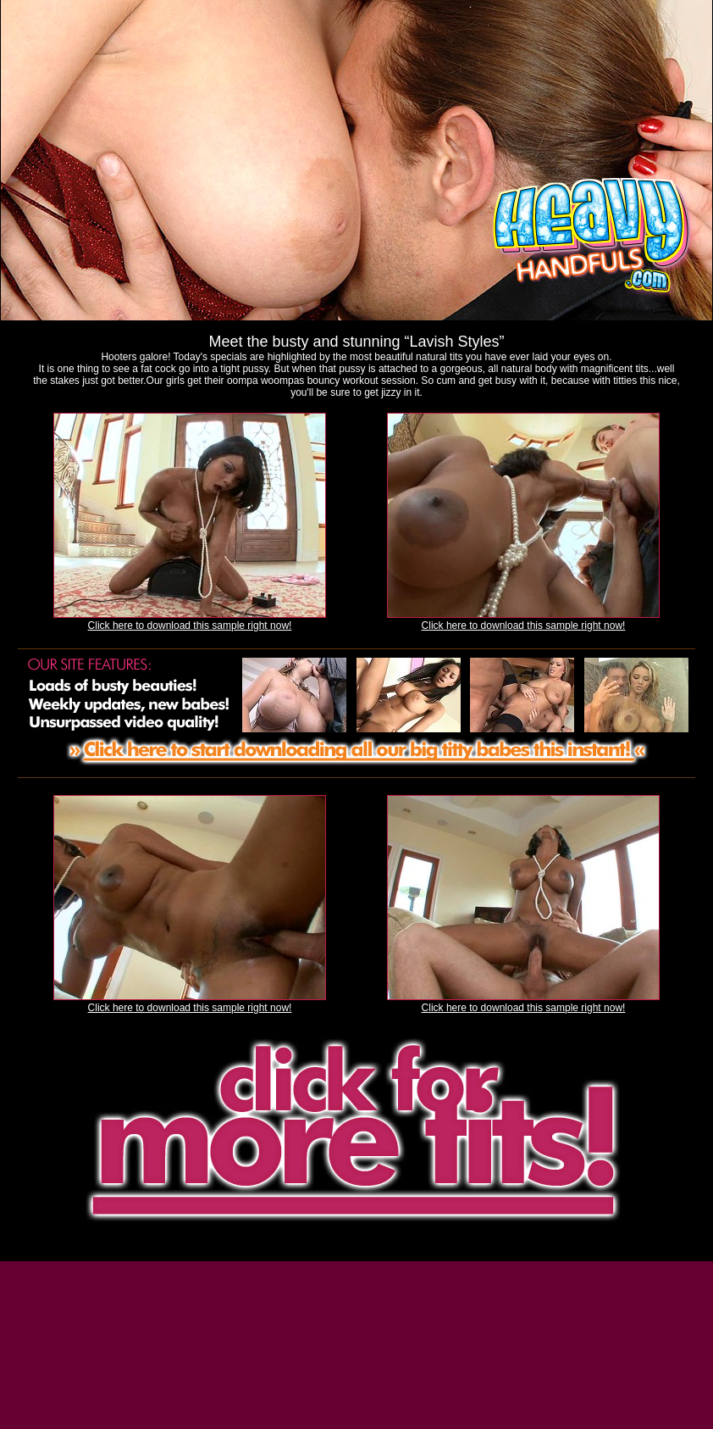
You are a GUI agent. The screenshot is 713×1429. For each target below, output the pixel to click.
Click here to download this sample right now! (190, 625)
